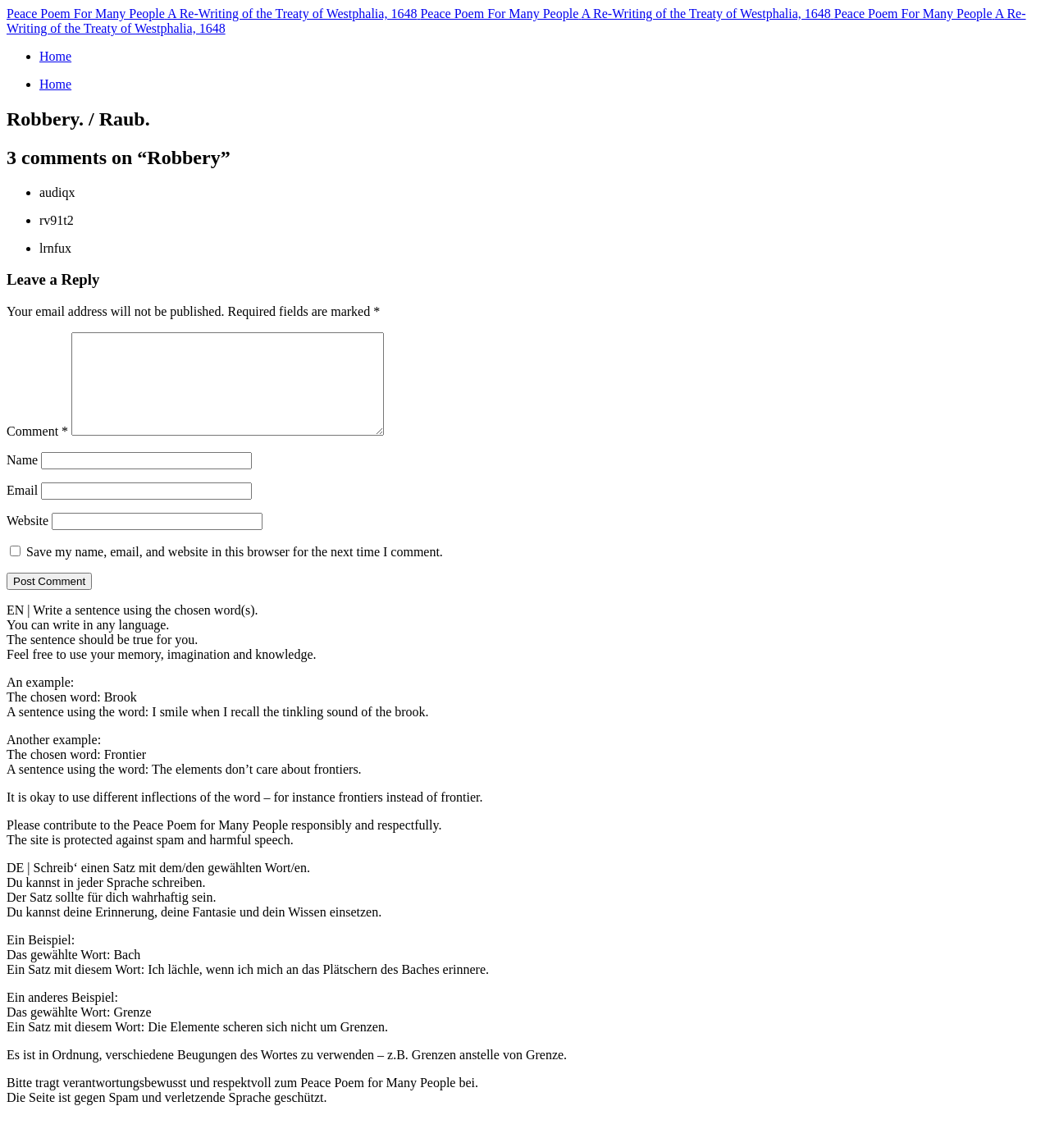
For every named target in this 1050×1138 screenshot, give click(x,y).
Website (27, 540)
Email (22, 510)
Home (55, 56)
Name (22, 480)
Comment (37, 451)
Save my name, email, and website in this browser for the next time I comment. (234, 571)
